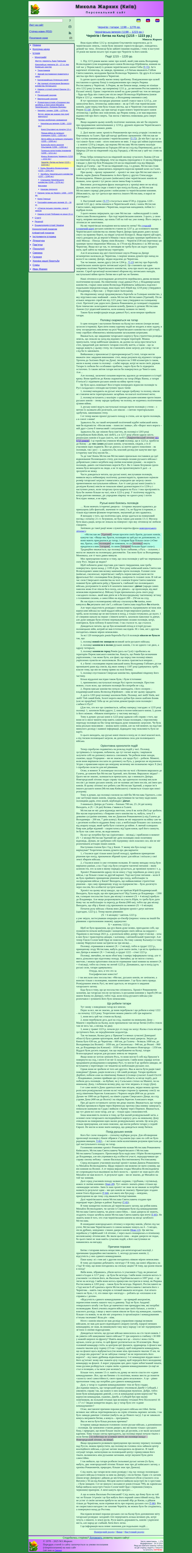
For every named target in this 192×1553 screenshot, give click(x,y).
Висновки (42, 195)
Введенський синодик (47, 103)
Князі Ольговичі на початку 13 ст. (56, 136)
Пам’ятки (38, 259)
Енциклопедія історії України (49, 238)
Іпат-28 (110, 1184)
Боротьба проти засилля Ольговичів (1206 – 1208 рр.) (54, 153)
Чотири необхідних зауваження (52, 125)
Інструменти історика (44, 250)
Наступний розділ (134, 1531)
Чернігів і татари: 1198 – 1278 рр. (53, 115)
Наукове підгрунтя (48, 199)
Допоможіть (96, 1537)
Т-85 (154, 1214)
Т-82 (98, 1141)
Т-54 (87, 109)
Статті (38, 229)
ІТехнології (39, 264)
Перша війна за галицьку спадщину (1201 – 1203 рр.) (54, 140)
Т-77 (106, 201)
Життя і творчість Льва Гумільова (50, 63)
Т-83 (125, 1202)
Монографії (40, 59)
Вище (119, 1531)
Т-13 (130, 262)
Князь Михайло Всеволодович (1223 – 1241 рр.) (53, 177)
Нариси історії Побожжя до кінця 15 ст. (55, 225)
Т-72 (146, 67)
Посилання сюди (38, 38)
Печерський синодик (47, 99)
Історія (36, 54)
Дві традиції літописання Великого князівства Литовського (52, 88)
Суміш (36, 282)
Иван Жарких (40, 286)
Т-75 (133, 138)
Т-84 (105, 1193)
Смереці (58, 1550)
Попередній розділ (104, 1531)
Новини (37, 45)
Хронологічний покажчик (44, 242)
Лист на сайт (36, 25)
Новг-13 (135, 1230)
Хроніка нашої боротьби (46, 277)
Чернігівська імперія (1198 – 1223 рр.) (119, 31)
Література (39, 255)
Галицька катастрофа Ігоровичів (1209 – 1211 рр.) (56, 159)
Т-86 (152, 1503)
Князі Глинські (44, 209)
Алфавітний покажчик (43, 246)
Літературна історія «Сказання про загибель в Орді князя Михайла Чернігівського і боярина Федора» (52, 109)
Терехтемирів (44, 73)
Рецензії (39, 233)
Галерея (37, 273)
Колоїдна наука (41, 50)
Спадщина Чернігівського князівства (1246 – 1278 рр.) (51, 190)
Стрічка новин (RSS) (40, 31)
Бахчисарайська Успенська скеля (53, 83)
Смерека (37, 268)
